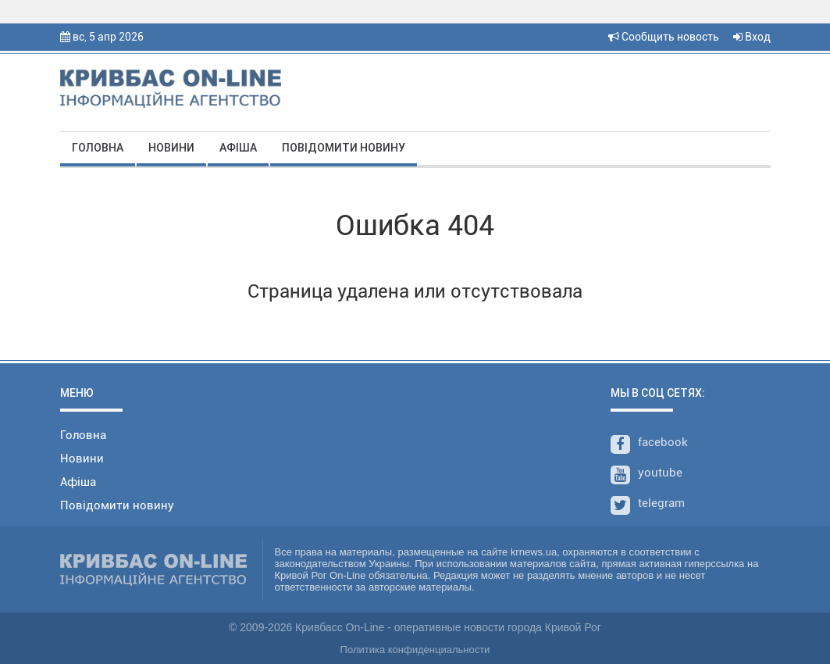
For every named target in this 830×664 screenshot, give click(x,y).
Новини (171, 147)
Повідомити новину (343, 147)
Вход (752, 36)
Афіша (238, 147)
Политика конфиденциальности (415, 649)
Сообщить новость (663, 36)
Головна (97, 147)
